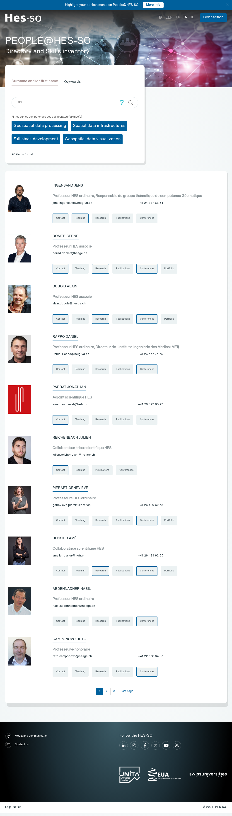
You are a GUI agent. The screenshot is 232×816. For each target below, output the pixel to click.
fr (178, 17)
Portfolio (170, 269)
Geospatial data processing (39, 125)
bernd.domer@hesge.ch (70, 253)
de (192, 17)
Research (101, 218)
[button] (121, 102)
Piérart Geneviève (71, 490)
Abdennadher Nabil (73, 591)
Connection (213, 17)
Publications (123, 218)
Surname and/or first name (35, 81)
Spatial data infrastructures (99, 125)
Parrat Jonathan (70, 388)
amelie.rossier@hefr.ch (69, 558)
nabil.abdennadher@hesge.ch (74, 608)
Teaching (80, 218)
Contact (60, 218)
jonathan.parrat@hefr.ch (70, 405)
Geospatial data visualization (93, 139)
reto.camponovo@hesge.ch (72, 659)
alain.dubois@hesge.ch (69, 304)
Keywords (73, 81)
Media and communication (26, 740)
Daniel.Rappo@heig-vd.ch (71, 355)
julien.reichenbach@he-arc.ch (74, 456)
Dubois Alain (66, 287)
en (185, 17)
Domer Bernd (66, 236)
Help (165, 17)
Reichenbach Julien (73, 439)
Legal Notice (13, 810)
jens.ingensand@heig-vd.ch (72, 202)
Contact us (17, 748)
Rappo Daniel (66, 337)
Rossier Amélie (68, 540)
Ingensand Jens (69, 185)
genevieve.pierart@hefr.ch (72, 507)
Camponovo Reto (70, 642)
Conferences (148, 218)
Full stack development (35, 139)
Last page (127, 694)
